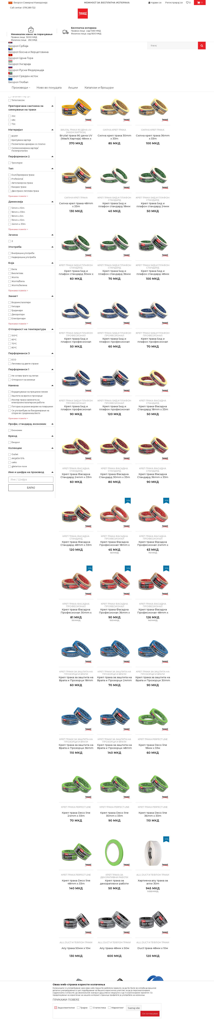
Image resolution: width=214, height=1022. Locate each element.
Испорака (115, 943)
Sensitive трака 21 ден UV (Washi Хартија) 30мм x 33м (75, 124)
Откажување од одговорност (126, 929)
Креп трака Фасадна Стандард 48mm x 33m (113, 458)
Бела (14, 323)
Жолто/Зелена (19, 339)
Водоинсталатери (21, 357)
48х (13, 174)
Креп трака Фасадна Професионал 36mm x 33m (113, 526)
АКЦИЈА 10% (18, 513)
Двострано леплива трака (25, 245)
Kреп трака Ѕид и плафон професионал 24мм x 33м (113, 325)
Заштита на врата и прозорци (27, 450)
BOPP (15, 190)
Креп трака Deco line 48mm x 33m (76, 726)
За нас (62, 924)
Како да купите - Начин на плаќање (130, 938)
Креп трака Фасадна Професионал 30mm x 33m (75, 526)
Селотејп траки (18, 121)
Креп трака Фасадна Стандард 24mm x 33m (151, 391)
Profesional (17, 233)
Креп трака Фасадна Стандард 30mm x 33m (188, 391)
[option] (107, 2)
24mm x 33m (19, 278)
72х (13, 178)
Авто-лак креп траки (20, 133)
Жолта (15, 331)
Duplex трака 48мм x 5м (188, 857)
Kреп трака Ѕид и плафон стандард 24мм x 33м (75, 258)
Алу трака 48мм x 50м (75, 791)
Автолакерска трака (22, 237)
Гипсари (16, 361)
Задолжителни (66, 1007)
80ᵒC (14, 402)
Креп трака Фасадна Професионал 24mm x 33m (188, 459)
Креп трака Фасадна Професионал (28, 98)
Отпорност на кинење (23, 434)
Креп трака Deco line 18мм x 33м (76, 659)
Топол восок (18, 154)
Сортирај (126, 62)
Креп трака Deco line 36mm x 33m (188, 659)
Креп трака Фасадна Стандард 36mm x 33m (75, 458)
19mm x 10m (18, 274)
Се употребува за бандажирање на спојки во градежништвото (30, 466)
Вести (62, 929)
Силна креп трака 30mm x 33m (75, 190)
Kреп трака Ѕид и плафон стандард (28, 82)
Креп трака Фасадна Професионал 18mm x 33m (151, 459)
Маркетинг (117, 1007)
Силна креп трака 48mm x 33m (151, 190)
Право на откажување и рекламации (131, 948)
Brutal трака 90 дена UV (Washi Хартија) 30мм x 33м (151, 124)
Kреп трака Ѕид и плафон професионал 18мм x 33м (75, 325)
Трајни (83, 1007)
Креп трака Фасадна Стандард (25, 94)
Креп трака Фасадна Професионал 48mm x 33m (150, 526)
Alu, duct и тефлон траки (23, 117)
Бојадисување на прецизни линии (30, 446)
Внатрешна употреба (23, 307)
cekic (14, 517)
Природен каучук (21, 150)
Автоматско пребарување (102, 62)
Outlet (15, 508)
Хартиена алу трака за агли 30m (151, 726)
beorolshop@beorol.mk (34, 939)
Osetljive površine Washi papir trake (27, 70)
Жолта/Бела (18, 335)
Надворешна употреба (24, 311)
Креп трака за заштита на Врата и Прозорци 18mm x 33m (188, 526)
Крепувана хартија (21, 194)
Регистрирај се (174, 2)
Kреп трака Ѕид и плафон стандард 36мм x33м (151, 258)
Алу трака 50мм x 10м (188, 724)
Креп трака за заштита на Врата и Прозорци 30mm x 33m (113, 593)
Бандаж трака (19, 241)
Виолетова (17, 327)
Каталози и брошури (71, 938)
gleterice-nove (19, 521)
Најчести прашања (120, 953)
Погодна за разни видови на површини (32, 461)
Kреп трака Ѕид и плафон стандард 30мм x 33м (113, 258)
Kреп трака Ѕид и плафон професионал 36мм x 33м (188, 325)
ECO (14, 414)
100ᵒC (15, 390)
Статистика (99, 1007)
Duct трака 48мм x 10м (113, 791)
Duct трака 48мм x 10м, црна (188, 793)
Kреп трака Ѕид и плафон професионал (29, 88)
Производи (23, 56)
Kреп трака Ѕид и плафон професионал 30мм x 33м (151, 325)
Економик (17, 484)
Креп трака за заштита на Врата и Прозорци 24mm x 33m (75, 593)
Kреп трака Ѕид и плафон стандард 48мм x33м (188, 258)
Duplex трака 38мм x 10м (151, 857)
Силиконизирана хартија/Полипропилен (25, 203)
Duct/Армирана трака (23, 229)
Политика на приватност (123, 934)
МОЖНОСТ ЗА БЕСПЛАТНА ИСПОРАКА (107, 2)
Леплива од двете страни (25, 418)
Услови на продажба (121, 924)
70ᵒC (14, 398)
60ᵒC (14, 394)
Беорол (16, 496)
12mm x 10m (18, 262)
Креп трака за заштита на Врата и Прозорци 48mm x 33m (188, 593)
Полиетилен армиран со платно (28, 198)
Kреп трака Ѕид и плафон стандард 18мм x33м (189, 191)
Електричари (19, 373)
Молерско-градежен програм (47, 56)
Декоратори (18, 369)
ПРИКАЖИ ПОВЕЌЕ (66, 999)
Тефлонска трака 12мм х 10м (75, 859)
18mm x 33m (18, 266)
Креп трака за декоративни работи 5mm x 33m (113, 727)
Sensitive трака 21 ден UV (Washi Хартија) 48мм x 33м (113, 124)
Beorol (11, 56)
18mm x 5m (17, 270)
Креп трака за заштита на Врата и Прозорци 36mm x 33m (151, 593)
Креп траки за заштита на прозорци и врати (28, 104)
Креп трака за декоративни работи (28, 113)
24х (13, 170)
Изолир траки (17, 129)
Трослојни (17, 217)
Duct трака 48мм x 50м (151, 791)
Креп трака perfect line (21, 109)
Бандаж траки (17, 125)
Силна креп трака (19, 78)
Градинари (17, 365)
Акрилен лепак (20, 146)
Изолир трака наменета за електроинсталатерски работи (28, 455)
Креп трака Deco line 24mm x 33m (113, 659)
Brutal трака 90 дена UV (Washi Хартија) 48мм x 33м (188, 124)
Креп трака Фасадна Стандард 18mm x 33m (113, 391)
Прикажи (166, 62)
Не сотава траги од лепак (25, 430)
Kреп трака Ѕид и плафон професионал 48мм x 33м (75, 392)
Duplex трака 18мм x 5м (113, 857)
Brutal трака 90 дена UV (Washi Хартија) (30, 74)
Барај (31, 542)
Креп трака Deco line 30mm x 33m (151, 659)
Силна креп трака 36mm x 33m (113, 190)
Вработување (67, 934)
